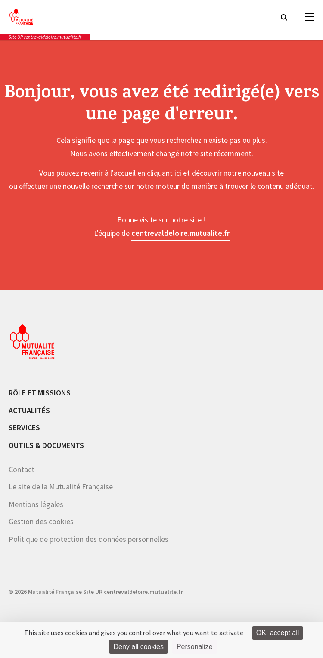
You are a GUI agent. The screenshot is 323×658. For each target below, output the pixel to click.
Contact (21, 469)
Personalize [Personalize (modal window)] (195, 646)
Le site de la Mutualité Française (61, 486)
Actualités (29, 410)
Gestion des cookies (41, 521)
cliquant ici (164, 173)
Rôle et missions (40, 393)
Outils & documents (46, 445)
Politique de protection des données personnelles (88, 539)
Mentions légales (36, 504)
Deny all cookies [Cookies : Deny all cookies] (138, 646)
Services (24, 427)
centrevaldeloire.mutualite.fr (180, 233)
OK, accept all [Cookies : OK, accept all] (277, 632)
